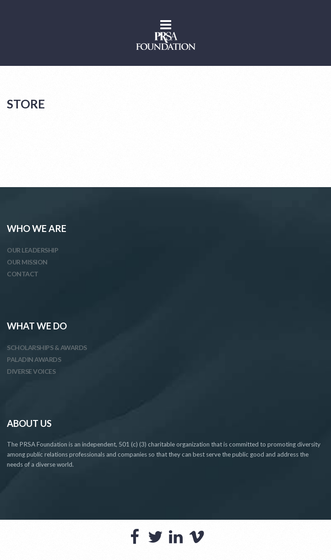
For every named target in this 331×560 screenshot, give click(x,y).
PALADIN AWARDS (34, 359)
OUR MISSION (27, 262)
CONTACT (22, 274)
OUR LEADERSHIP (32, 250)
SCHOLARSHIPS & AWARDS (47, 347)
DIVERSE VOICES (31, 371)
